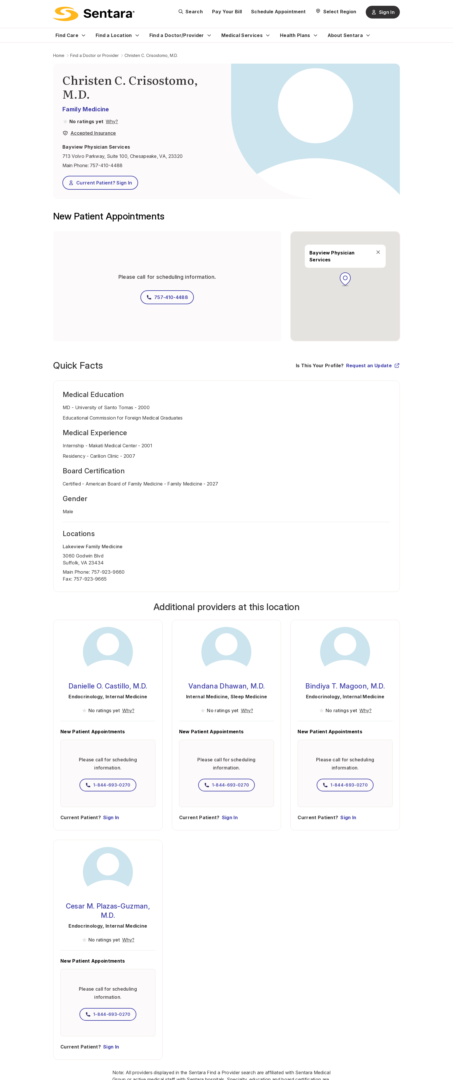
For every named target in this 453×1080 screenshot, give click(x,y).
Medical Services (242, 35)
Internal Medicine (126, 696)
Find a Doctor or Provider (94, 55)
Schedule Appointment (278, 11)
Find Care (66, 35)
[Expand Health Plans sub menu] (315, 35)
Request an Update (373, 365)
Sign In (111, 817)
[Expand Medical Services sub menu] (268, 35)
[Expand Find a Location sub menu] (137, 35)
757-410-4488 (106, 165)
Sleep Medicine (249, 696)
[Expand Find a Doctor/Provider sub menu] (209, 35)
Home (58, 55)
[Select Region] (336, 11)
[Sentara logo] (94, 14)
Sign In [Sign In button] (383, 12)
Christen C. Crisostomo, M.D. (151, 55)
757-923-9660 (108, 572)
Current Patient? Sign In (100, 183)
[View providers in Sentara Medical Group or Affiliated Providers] (111, 121)
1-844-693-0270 (107, 785)
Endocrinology (85, 696)
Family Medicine (85, 109)
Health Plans (295, 35)
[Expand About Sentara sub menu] (368, 35)
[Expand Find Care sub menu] (83, 35)
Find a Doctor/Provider (176, 35)
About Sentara (345, 35)
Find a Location (114, 35)
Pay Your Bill (227, 11)
